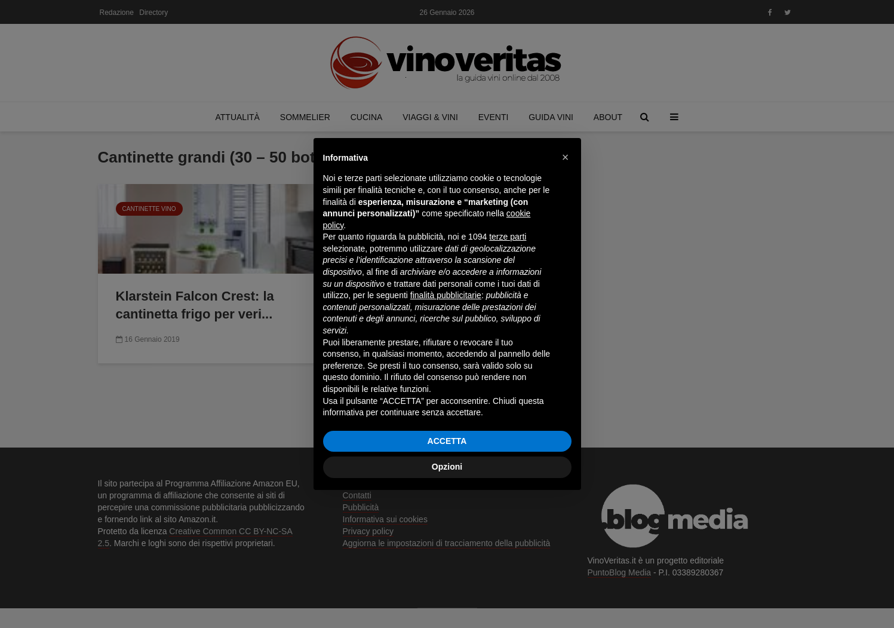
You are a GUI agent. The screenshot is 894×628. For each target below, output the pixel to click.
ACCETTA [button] (447, 441)
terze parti (507, 236)
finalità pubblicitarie (445, 295)
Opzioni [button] (447, 466)
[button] (565, 157)
